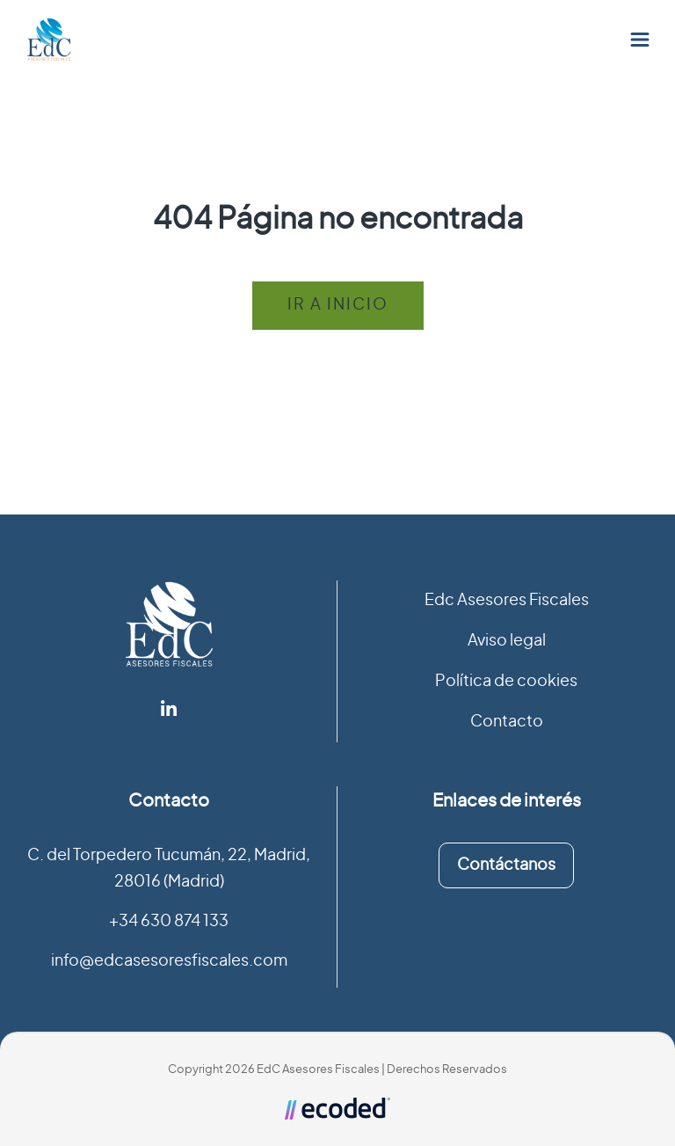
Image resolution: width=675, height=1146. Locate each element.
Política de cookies (506, 682)
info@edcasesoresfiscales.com (169, 961)
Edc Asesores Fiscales (507, 601)
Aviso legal (507, 641)
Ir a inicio (337, 305)
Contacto (506, 722)
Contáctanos (506, 865)
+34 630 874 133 (169, 922)
